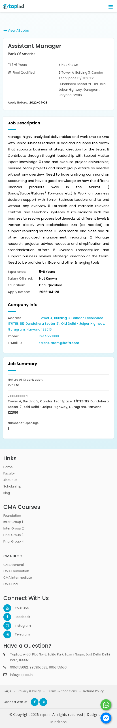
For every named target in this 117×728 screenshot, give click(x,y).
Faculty (9, 473)
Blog (6, 493)
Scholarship (12, 486)
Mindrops (58, 721)
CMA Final (10, 584)
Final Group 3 (13, 535)
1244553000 (49, 336)
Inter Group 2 (13, 528)
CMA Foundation (16, 571)
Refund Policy (93, 691)
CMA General (13, 565)
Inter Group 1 (13, 522)
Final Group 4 (13, 541)
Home (8, 467)
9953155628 (38, 667)
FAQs (7, 691)
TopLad (45, 715)
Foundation (12, 515)
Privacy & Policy (29, 691)
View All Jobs (16, 30)
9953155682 (19, 667)
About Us (10, 480)
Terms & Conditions (62, 691)
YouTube (19, 608)
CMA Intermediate (17, 577)
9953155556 (58, 667)
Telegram (19, 634)
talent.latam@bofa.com (59, 343)
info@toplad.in (21, 675)
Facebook (19, 617)
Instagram (19, 625)
